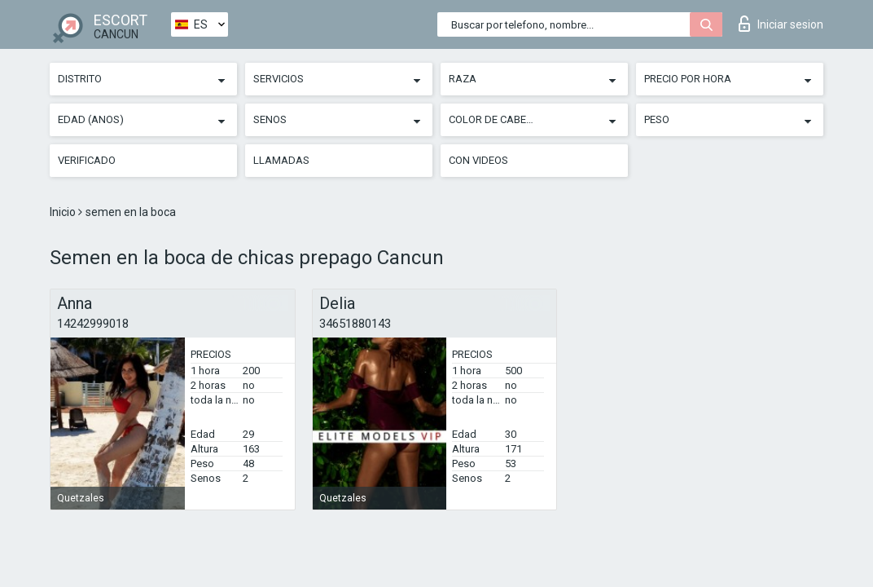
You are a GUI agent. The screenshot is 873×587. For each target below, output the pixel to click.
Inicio (64, 211)
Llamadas (281, 160)
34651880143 (355, 323)
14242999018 (93, 323)
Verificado (87, 160)
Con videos (478, 160)
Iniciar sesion (781, 24)
